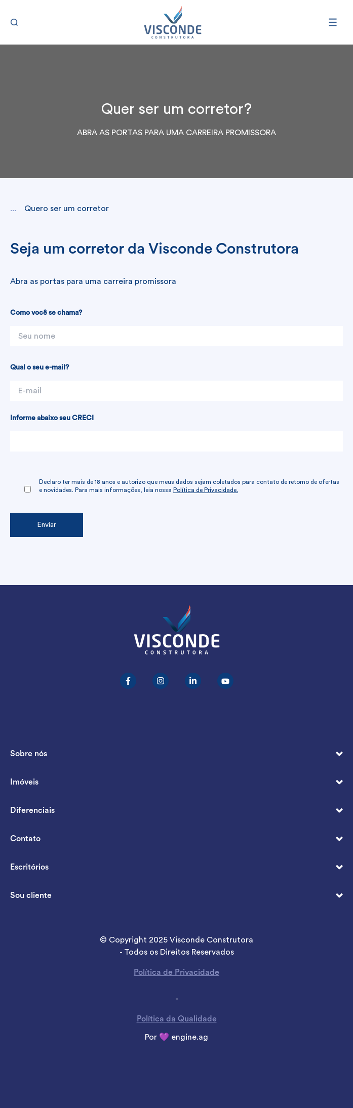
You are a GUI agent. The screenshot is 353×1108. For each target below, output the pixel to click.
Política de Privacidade (176, 972)
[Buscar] (17, 22)
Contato (176, 839)
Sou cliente (176, 895)
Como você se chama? (46, 312)
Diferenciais (176, 810)
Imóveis (176, 782)
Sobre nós (176, 754)
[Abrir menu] (336, 22)
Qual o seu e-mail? (39, 367)
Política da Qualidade (177, 1019)
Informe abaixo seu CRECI (52, 418)
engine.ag (189, 1037)
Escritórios (176, 867)
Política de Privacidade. (205, 490)
